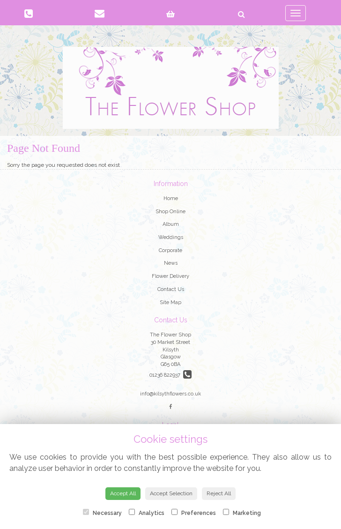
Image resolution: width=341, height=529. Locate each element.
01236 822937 (170, 375)
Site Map (170, 302)
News (171, 263)
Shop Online (170, 212)
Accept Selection (171, 493)
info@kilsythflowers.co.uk (170, 394)
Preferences (193, 512)
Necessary (102, 512)
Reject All (219, 493)
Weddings (170, 237)
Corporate (170, 250)
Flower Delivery (170, 276)
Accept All (123, 493)
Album (171, 224)
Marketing (242, 512)
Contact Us (170, 289)
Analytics (146, 512)
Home (170, 198)
